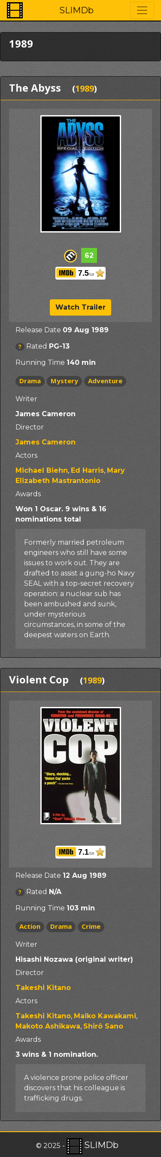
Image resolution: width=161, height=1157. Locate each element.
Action (29, 926)
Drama (30, 380)
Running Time (40, 362)
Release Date (38, 330)
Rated (36, 346)
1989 (84, 88)
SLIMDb (76, 10)
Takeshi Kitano (43, 988)
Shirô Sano (103, 1026)
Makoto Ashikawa (47, 1026)
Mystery (64, 380)
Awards (28, 494)
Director (29, 427)
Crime (91, 926)
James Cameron (45, 442)
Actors (26, 455)
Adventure (105, 380)
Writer (26, 399)
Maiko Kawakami (105, 1016)
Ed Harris (87, 470)
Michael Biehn (41, 470)
